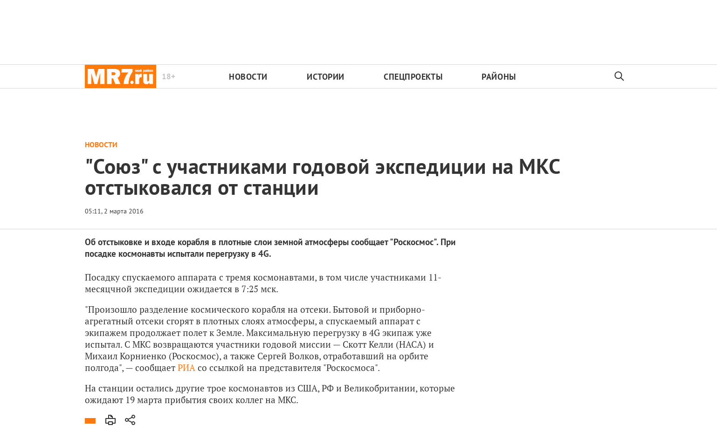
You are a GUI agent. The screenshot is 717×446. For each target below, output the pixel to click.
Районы (499, 76)
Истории (326, 76)
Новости (248, 76)
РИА (186, 367)
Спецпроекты (413, 76)
